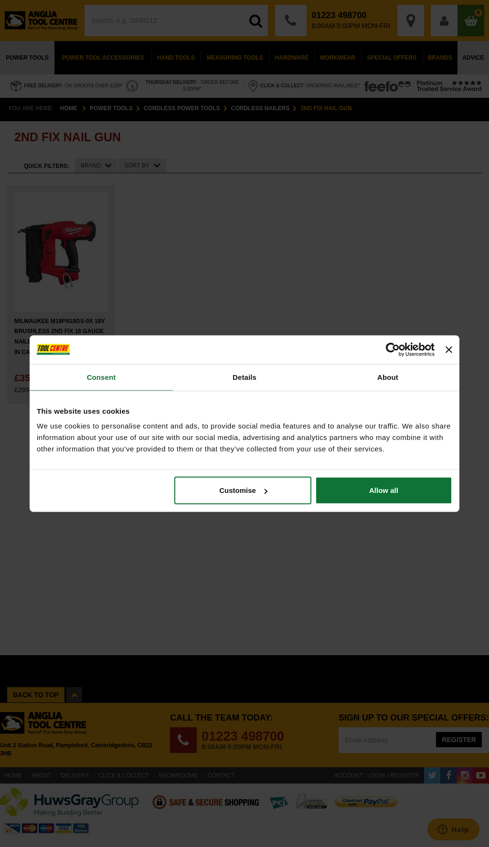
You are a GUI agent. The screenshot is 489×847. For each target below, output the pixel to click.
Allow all (383, 490)
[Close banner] (449, 349)
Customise (243, 490)
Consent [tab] (101, 377)
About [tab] (387, 377)
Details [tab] (244, 377)
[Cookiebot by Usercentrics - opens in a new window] (393, 349)
